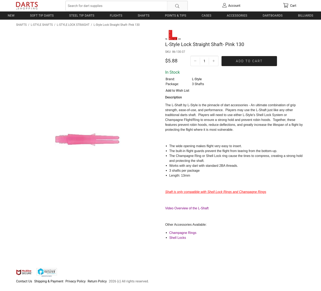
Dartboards (273, 15)
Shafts (144, 15)
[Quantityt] (204, 61)
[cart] (290, 5)
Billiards (305, 15)
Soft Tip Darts (42, 15)
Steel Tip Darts (81, 15)
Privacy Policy (75, 281)
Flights (116, 15)
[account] (231, 5)
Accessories (237, 15)
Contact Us (24, 281)
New (11, 15)
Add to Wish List (177, 90)
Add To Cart (249, 61)
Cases (206, 15)
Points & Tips (175, 15)
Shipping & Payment (48, 281)
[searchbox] (127, 6)
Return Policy (97, 281)
